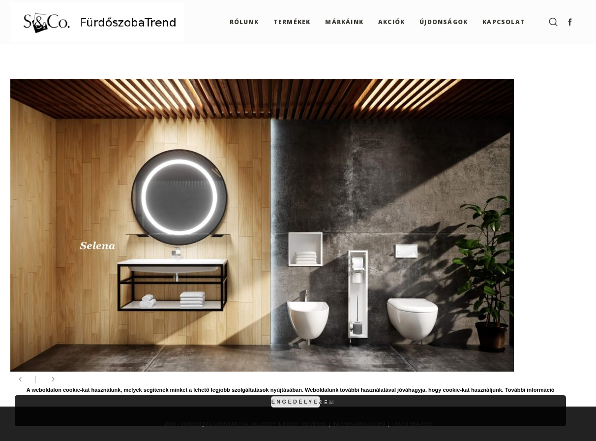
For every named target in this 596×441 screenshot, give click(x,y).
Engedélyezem (295, 402)
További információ (530, 390)
